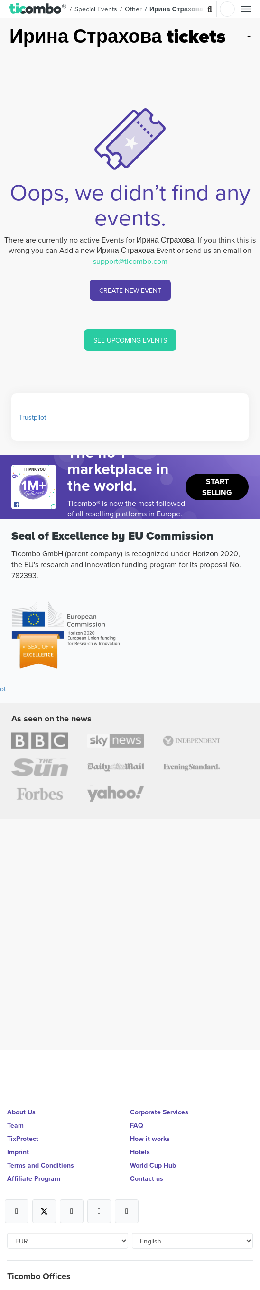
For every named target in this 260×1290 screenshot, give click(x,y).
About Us (21, 1112)
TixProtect (22, 1138)
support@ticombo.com (130, 261)
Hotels (140, 1152)
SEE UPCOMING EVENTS (130, 340)
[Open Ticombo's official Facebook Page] (35, 504)
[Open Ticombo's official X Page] (44, 1211)
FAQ (136, 1125)
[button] (38, 9)
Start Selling (217, 487)
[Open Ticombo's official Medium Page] (99, 1211)
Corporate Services (159, 1112)
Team (15, 1125)
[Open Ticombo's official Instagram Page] (72, 1211)
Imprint (18, 1152)
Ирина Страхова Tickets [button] (188, 9)
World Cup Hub (153, 1165)
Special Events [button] (95, 9)
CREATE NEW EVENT (130, 290)
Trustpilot (32, 417)
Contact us (146, 1178)
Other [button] (133, 9)
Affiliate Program (33, 1178)
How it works (150, 1138)
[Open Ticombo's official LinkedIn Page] (127, 1211)
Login (227, 9)
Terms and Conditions (40, 1165)
